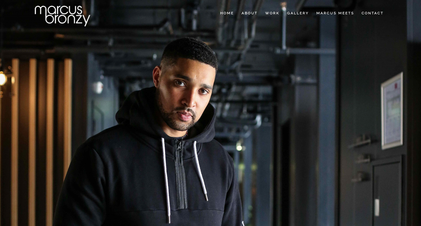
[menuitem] (227, 13)
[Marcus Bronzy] (62, 13)
